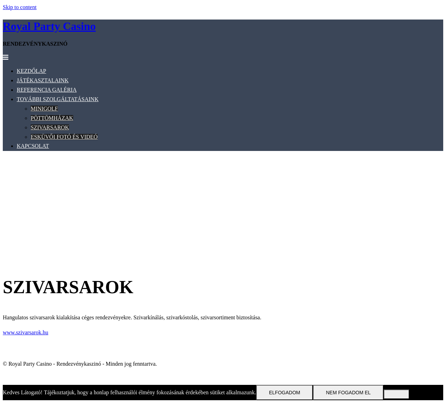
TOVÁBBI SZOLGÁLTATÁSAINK (58, 99)
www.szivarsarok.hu (25, 332)
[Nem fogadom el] (396, 394)
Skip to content (20, 7)
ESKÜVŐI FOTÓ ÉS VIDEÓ (64, 137)
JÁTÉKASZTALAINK (43, 80)
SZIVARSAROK (50, 127)
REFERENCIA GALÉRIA (47, 90)
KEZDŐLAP (31, 71)
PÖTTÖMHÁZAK (52, 118)
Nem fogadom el (348, 392)
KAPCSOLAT (33, 146)
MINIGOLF (44, 109)
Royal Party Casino (49, 26)
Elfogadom (284, 392)
